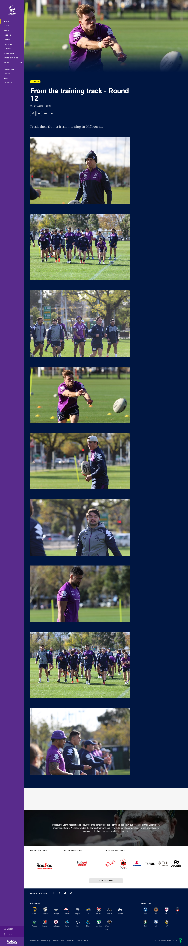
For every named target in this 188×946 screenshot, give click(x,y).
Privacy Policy (45, 941)
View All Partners (106, 880)
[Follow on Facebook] (59, 893)
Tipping (8, 49)
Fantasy (8, 44)
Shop (6, 78)
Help (62, 941)
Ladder (7, 35)
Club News (35, 82)
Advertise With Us (82, 941)
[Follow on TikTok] (53, 893)
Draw (6, 30)
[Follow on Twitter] (65, 893)
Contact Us (70, 941)
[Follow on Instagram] (71, 893)
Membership (9, 69)
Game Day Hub (11, 58)
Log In (8, 934)
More (13, 62)
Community (10, 53)
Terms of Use (34, 941)
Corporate (8, 82)
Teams (7, 40)
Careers (55, 941)
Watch (7, 26)
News (6, 21)
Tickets (7, 73)
